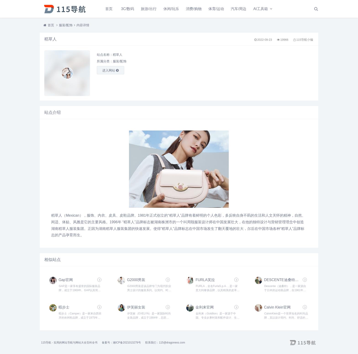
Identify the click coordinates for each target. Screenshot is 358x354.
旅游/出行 (148, 9)
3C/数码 (127, 9)
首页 (109, 9)
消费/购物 (193, 9)
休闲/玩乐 (171, 9)
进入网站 (110, 70)
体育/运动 (216, 9)
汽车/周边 (238, 9)
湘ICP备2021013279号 (127, 342)
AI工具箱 (260, 9)
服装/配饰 (66, 25)
